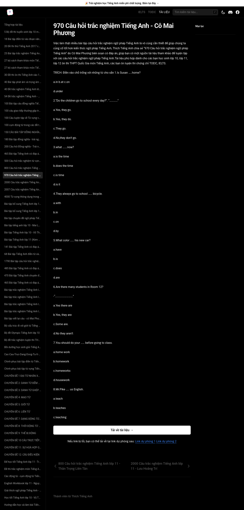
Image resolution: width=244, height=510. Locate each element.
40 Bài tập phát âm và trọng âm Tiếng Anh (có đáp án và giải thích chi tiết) (23, 82)
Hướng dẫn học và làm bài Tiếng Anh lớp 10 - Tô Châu (23, 504)
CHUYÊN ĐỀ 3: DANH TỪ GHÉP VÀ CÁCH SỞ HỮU (23, 390)
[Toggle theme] (223, 12)
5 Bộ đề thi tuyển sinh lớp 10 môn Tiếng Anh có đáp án (23, 31)
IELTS (141, 12)
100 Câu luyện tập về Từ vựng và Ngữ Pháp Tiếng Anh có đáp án (23, 117)
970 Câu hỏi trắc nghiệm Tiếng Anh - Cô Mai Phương (23, 175)
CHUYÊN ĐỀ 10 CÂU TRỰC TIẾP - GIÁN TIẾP (23, 440)
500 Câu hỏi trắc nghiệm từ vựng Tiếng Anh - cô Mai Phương (23, 160)
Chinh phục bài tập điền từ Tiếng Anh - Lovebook (23, 361)
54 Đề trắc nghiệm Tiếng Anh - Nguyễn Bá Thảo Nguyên (23, 96)
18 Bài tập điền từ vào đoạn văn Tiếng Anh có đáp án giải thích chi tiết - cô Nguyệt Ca (23, 39)
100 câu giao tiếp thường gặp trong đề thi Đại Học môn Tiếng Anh (23, 110)
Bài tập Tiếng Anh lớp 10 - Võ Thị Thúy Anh (23, 232)
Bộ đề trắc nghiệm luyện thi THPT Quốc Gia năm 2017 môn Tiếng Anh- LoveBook (23, 340)
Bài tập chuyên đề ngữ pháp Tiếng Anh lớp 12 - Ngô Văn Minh (23, 218)
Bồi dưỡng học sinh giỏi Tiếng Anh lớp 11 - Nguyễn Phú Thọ (23, 347)
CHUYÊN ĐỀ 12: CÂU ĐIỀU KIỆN (21, 454)
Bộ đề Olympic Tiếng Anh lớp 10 (22, 332)
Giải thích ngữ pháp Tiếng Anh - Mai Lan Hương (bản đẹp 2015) (23, 490)
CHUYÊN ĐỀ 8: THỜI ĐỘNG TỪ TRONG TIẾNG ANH (23, 426)
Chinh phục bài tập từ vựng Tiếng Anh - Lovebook (23, 368)
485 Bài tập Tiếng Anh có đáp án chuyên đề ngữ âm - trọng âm (23, 268)
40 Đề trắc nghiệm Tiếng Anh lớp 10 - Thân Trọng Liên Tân (23, 89)
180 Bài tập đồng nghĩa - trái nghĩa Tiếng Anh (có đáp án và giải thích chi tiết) (23, 139)
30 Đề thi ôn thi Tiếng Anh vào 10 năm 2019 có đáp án (23, 74)
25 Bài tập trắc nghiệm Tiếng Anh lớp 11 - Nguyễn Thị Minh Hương (23, 53)
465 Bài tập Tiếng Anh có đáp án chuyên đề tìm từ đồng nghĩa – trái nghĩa (23, 153)
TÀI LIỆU (164, 12)
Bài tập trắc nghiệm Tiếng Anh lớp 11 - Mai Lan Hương (23, 304)
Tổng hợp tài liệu (13, 24)
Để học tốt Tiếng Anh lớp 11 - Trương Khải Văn (23, 461)
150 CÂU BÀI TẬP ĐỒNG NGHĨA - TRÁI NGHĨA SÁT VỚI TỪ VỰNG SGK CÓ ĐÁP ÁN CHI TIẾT (23, 132)
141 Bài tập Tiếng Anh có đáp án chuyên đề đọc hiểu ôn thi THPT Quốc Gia (23, 246)
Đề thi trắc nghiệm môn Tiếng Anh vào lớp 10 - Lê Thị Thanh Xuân (23, 469)
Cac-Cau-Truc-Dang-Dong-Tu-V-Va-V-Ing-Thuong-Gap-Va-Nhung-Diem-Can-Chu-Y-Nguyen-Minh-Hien (23, 354)
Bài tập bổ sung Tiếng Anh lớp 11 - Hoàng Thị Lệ (23, 211)
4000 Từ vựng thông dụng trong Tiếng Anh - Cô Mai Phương (23, 196)
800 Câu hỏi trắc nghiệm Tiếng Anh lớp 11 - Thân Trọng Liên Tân (23, 168)
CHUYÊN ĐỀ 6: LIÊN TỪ (17, 411)
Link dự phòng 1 (145, 441)
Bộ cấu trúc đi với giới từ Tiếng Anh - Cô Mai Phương (23, 325)
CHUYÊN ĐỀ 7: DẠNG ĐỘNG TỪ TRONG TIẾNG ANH (23, 418)
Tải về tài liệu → (122, 430)
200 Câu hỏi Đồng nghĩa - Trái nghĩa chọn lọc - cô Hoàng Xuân (23, 146)
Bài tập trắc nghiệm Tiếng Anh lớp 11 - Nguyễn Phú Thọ (23, 311)
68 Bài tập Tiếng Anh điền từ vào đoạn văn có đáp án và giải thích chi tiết (23, 254)
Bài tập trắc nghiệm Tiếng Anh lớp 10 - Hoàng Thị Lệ (23, 289)
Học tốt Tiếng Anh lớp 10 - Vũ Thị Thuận (23, 497)
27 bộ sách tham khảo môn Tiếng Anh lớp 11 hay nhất (23, 60)
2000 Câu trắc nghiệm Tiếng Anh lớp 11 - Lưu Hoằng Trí (23, 182)
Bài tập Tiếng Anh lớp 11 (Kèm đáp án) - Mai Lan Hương (23, 239)
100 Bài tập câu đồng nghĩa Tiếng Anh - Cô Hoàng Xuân (23, 103)
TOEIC (152, 12)
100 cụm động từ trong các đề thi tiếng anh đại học (23, 125)
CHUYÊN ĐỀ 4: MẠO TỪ (17, 397)
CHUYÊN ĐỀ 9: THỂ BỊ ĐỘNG (20, 433)
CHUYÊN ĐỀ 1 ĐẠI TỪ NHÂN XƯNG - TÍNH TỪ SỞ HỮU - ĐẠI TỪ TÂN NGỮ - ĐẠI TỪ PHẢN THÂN (23, 375)
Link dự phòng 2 (166, 441)
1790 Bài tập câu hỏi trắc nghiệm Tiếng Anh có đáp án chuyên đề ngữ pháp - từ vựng (23, 261)
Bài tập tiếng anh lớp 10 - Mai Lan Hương (23, 225)
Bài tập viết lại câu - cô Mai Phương (23, 318)
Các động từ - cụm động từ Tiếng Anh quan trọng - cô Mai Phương (23, 476)
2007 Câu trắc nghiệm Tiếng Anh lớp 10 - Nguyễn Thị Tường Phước (23, 189)
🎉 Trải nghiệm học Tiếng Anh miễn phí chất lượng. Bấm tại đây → (122, 3)
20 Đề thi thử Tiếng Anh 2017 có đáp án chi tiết (23, 46)
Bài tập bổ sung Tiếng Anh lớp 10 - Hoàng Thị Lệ (23, 203)
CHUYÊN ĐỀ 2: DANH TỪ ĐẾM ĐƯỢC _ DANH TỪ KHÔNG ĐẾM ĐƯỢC (23, 383)
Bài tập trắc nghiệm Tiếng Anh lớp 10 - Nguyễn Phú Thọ (23, 297)
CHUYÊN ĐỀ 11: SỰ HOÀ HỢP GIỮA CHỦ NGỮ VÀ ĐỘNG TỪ (23, 447)
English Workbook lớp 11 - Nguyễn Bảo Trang (23, 483)
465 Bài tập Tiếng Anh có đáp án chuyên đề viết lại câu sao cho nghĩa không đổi (23, 282)
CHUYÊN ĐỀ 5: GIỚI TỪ (17, 404)
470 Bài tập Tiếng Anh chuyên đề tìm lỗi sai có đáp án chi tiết (23, 275)
